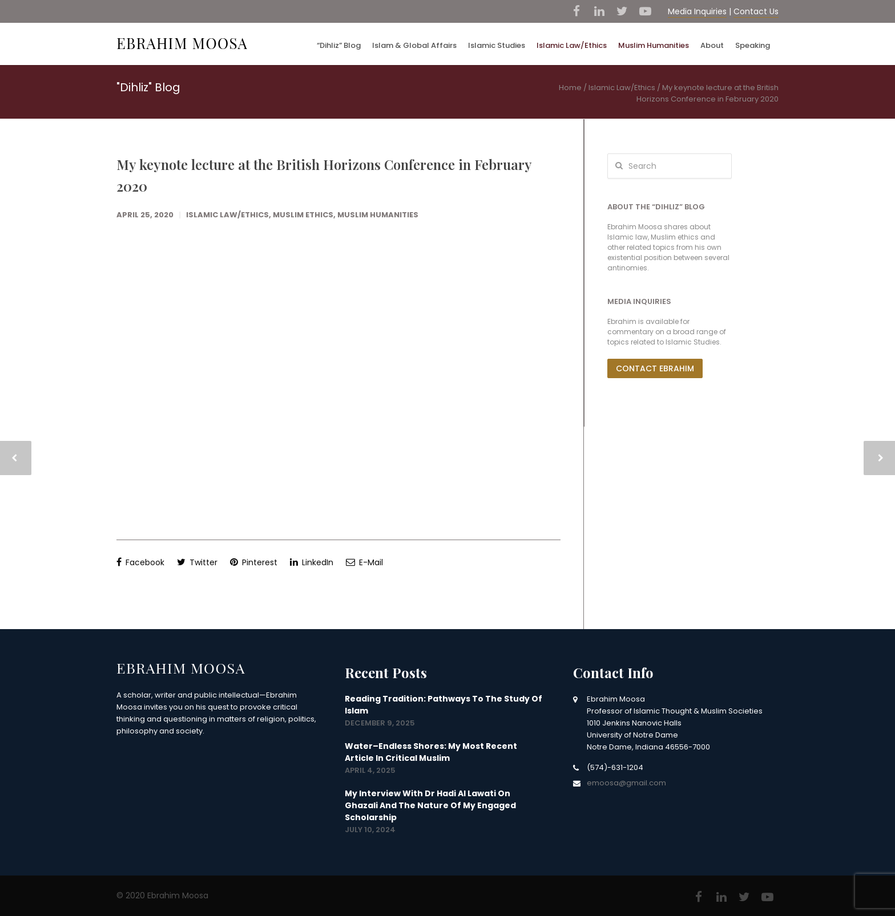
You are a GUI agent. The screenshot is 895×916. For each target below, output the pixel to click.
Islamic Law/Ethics (572, 45)
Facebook (140, 562)
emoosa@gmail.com (626, 782)
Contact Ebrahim (655, 368)
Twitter (197, 562)
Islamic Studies (496, 45)
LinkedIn (311, 562)
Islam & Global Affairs (414, 45)
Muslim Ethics (303, 214)
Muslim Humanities (653, 45)
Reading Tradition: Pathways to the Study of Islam (443, 704)
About (712, 45)
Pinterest (253, 562)
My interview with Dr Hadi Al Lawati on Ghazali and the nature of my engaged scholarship (430, 805)
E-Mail (364, 562)
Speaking (752, 45)
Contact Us (756, 11)
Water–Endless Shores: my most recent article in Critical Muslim (431, 752)
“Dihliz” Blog (339, 45)
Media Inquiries (697, 11)
